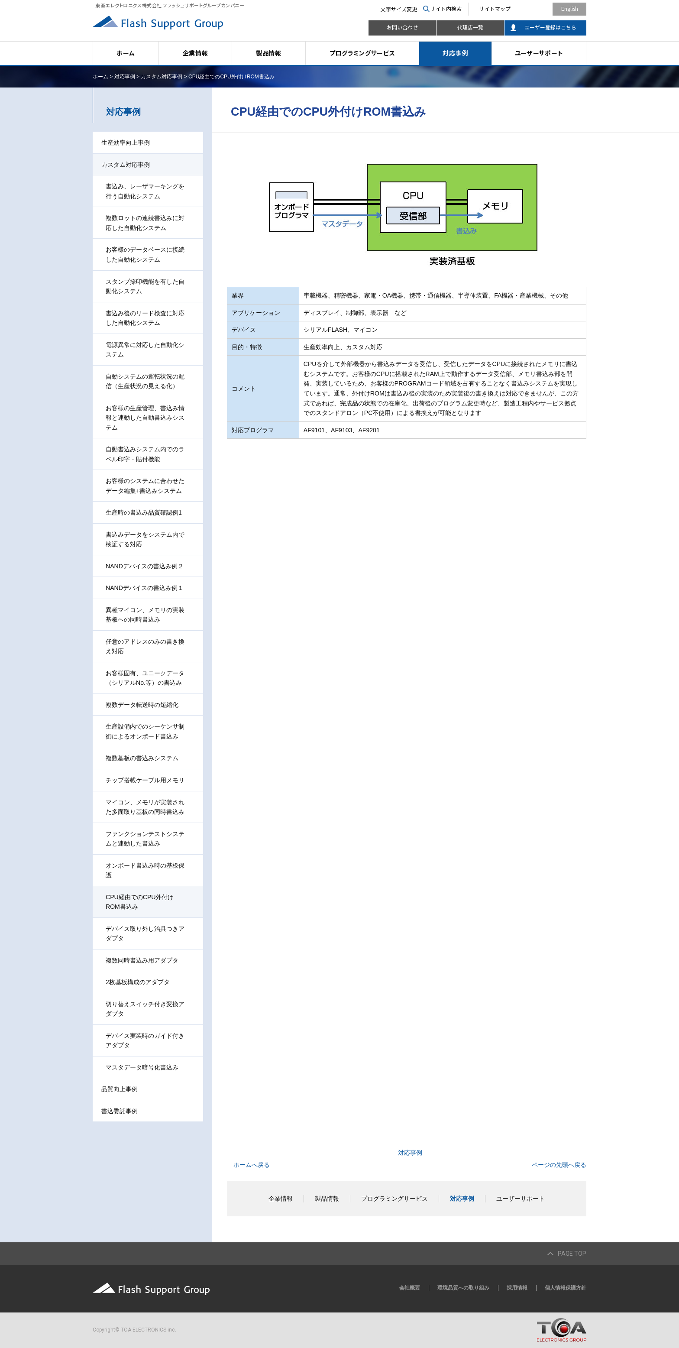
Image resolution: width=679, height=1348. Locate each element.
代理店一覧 (470, 27)
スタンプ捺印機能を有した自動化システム (145, 286)
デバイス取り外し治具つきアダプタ (145, 933)
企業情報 (195, 53)
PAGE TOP (572, 1253)
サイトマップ (495, 8)
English (569, 8)
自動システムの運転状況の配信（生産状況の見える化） (145, 381)
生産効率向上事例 (125, 142)
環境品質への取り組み (463, 1288)
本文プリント (568, 77)
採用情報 (517, 1288)
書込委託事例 (119, 1111)
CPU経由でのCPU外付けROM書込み (140, 902)
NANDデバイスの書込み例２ (145, 566)
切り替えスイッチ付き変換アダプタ (145, 1009)
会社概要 (409, 1288)
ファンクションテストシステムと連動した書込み (145, 838)
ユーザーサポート (539, 53)
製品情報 (268, 53)
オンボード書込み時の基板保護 (145, 870)
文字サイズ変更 (399, 9)
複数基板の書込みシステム (142, 758)
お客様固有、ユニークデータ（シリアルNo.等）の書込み (145, 678)
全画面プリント (521, 77)
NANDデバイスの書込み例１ (145, 587)
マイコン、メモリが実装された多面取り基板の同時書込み (145, 807)
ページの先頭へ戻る (559, 1164)
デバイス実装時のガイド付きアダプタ (145, 1040)
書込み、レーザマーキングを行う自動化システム (145, 191)
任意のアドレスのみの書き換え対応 (145, 646)
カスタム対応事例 (161, 77)
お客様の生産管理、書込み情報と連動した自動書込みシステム (145, 418)
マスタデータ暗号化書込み (142, 1067)
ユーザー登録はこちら (550, 27)
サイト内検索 (446, 8)
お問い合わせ (402, 27)
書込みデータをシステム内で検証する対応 (145, 539)
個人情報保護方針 (565, 1288)
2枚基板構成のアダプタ (138, 982)
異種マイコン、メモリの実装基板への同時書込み (145, 614)
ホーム (125, 53)
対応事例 (455, 53)
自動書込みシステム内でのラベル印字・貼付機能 (145, 454)
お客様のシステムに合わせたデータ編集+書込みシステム (145, 485)
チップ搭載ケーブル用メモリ (145, 780)
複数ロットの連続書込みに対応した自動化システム (145, 222)
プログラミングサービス (362, 53)
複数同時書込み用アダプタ (142, 960)
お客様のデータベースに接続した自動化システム (145, 254)
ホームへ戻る (251, 1164)
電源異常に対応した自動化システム (145, 349)
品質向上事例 (119, 1089)
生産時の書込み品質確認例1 (144, 512)
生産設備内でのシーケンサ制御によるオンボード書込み (145, 731)
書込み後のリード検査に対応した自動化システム (145, 318)
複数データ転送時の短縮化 (142, 704)
